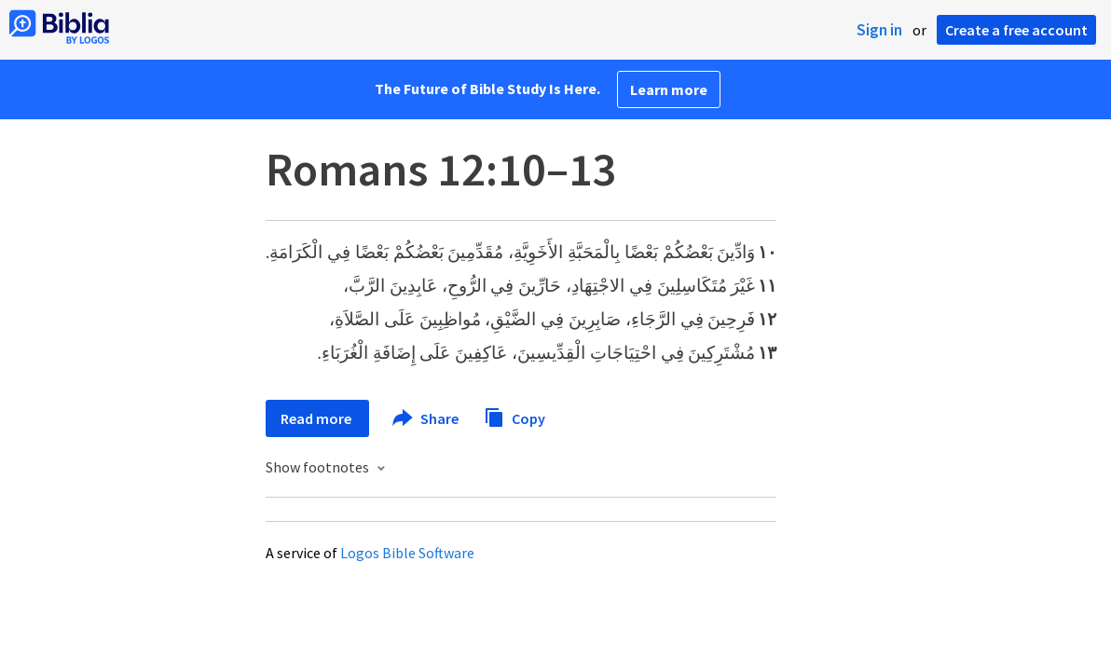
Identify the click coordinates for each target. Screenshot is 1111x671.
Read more (317, 418)
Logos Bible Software (407, 552)
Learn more (668, 89)
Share (426, 418)
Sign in (879, 30)
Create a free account (1016, 30)
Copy (514, 416)
